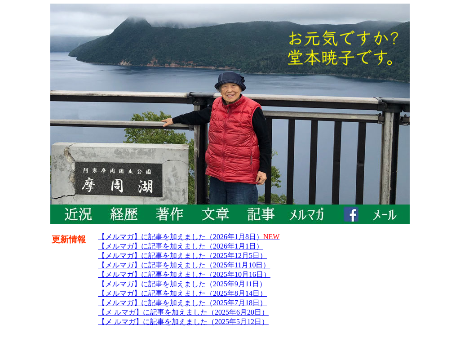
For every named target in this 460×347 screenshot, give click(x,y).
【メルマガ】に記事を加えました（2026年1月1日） (180, 246)
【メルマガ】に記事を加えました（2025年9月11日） (182, 284)
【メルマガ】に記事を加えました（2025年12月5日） (182, 255)
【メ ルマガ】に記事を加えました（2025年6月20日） (183, 312)
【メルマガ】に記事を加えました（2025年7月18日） (182, 303)
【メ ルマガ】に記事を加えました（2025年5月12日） (183, 321)
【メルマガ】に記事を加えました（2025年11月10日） (184, 265)
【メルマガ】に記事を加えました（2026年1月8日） (188, 236)
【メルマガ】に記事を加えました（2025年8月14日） (182, 293)
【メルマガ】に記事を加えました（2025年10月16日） (184, 274)
